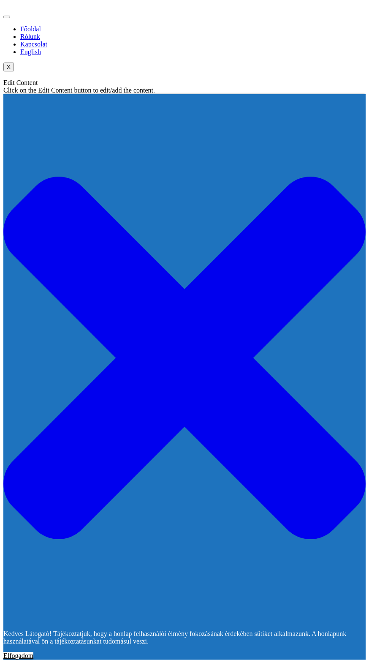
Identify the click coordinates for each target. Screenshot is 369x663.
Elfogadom (18, 655)
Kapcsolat (33, 44)
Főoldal (30, 29)
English (30, 51)
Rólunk (30, 36)
